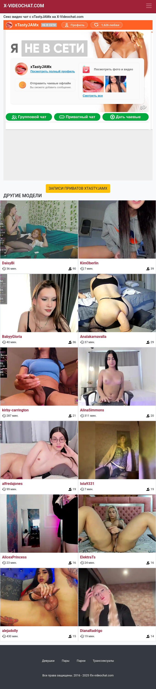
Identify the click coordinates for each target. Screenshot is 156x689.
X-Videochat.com (24, 5)
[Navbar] (148, 5)
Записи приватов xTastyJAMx (78, 188)
